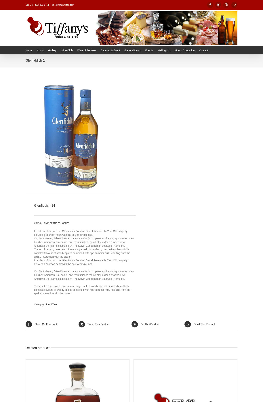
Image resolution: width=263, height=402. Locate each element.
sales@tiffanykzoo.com (63, 5)
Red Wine (51, 304)
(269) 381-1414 (41, 5)
